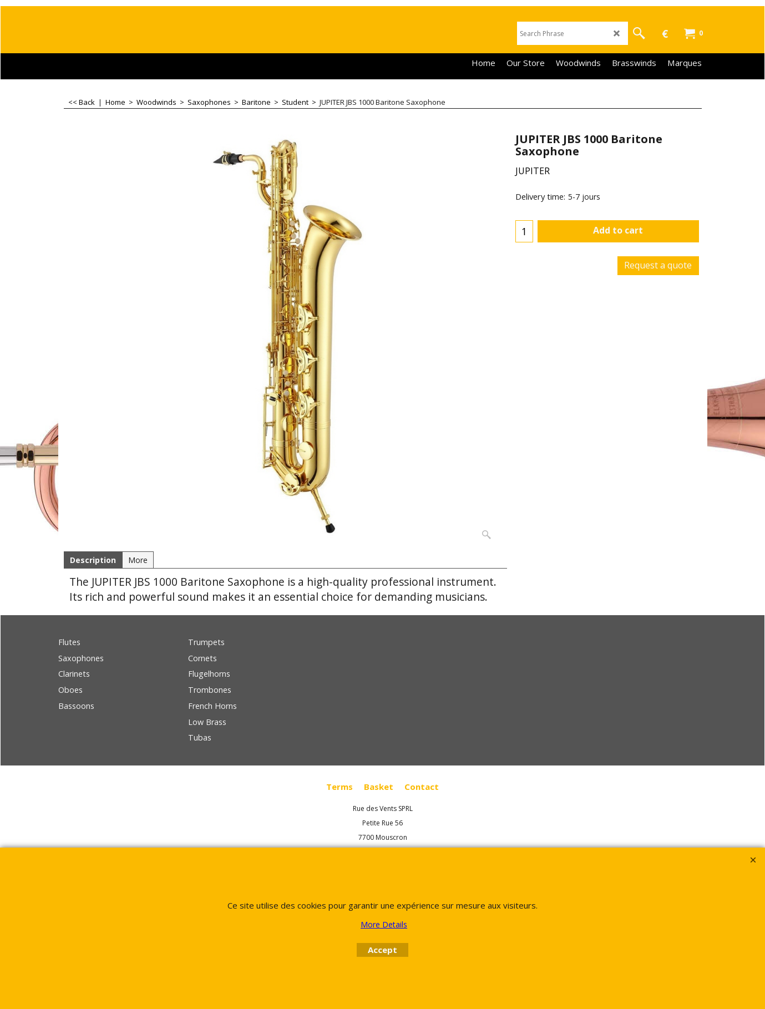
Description (93, 560)
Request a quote (658, 265)
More (138, 560)
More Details (384, 924)
